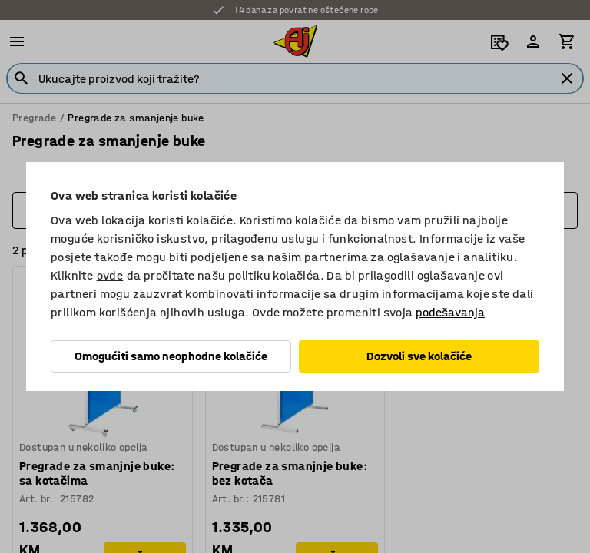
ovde (110, 275)
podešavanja (450, 312)
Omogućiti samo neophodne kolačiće (171, 356)
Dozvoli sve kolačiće (419, 356)
